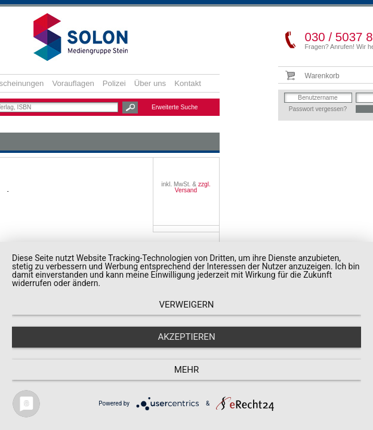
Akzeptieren (186, 336)
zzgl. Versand (193, 187)
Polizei (114, 83)
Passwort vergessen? (318, 109)
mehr (186, 369)
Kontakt (187, 83)
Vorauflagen (73, 83)
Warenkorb (322, 75)
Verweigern (186, 304)
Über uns (150, 83)
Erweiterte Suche (175, 107)
